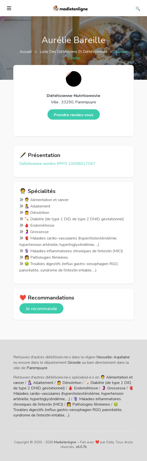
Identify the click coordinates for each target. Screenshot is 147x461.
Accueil (26, 51)
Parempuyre (37, 368)
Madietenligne (65, 442)
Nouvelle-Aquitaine (113, 357)
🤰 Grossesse (113, 388)
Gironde (74, 362)
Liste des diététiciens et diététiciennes (74, 51)
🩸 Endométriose (83, 388)
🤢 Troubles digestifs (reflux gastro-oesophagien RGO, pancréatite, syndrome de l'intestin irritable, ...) (67, 410)
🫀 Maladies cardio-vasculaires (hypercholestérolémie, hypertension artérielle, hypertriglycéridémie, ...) (73, 393)
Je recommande (41, 309)
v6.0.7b (81, 447)
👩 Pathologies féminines (88, 404)
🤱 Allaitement (40, 382)
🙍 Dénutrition (69, 382)
